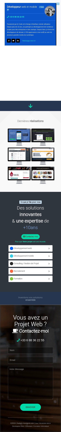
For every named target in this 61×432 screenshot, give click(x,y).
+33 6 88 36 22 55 (30, 340)
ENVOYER (30, 407)
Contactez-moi (30, 236)
